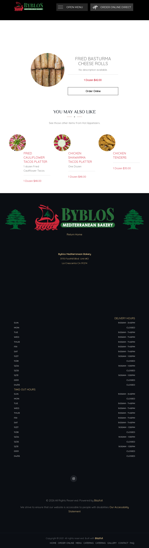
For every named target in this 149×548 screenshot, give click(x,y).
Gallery (112, 543)
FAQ (132, 543)
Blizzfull (98, 500)
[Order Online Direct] (111, 7)
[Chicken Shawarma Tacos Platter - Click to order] (63, 142)
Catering (88, 543)
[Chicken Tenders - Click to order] (108, 142)
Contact (123, 543)
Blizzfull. (99, 538)
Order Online (93, 91)
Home (53, 543)
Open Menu (74, 7)
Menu (79, 543)
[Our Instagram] (73, 478)
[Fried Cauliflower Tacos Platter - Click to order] (18, 142)
